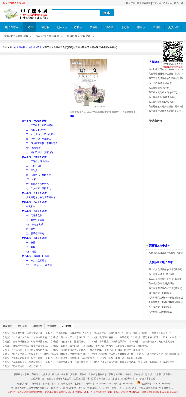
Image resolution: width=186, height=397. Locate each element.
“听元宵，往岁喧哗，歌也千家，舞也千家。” (128, 345)
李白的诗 (91, 378)
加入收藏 (178, 3)
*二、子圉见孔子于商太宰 (39, 265)
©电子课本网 (22, 383)
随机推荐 (37, 326)
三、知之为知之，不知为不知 (41, 134)
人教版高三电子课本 (161, 61)
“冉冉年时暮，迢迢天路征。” (74, 341)
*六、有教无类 (33, 148)
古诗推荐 (51, 326)
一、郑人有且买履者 (36, 260)
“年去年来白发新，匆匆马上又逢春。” (158, 341)
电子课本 (130, 3)
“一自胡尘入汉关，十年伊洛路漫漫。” (31, 337)
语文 (39, 47)
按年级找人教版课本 (16, 36)
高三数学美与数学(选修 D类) (162, 92)
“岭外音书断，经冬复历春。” (26, 354)
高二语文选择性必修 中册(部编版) (165, 279)
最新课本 (7, 326)
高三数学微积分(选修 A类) (161, 102)
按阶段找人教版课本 (79, 36)
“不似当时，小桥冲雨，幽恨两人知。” (31, 350)
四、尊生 (30, 229)
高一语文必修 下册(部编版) (161, 274)
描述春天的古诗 (63, 378)
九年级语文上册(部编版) (160, 311)
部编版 (141, 27)
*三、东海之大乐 (34, 224)
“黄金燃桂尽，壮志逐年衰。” (74, 337)
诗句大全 (167, 3)
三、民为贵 (32, 170)
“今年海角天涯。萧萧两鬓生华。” (28, 362)
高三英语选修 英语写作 (160, 83)
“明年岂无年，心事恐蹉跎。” (108, 333)
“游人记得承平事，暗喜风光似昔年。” (120, 362)
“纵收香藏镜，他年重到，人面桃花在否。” (77, 358)
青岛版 (148, 374)
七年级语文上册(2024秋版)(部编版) (166, 302)
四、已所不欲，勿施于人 (38, 139)
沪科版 (157, 27)
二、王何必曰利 (34, 166)
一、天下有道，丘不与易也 (39, 125)
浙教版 (125, 27)
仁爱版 (110, 374)
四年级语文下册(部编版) (160, 293)
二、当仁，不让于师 (36, 130)
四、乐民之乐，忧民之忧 (38, 175)
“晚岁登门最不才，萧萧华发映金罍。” (152, 333)
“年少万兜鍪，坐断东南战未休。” (28, 333)
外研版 (119, 374)
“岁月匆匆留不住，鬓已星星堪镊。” (164, 354)
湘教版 (101, 374)
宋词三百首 (104, 378)
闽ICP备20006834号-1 (124, 383)
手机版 (17, 374)
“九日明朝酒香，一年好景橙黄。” (115, 337)
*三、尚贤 (31, 251)
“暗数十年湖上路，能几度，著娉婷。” (126, 358)
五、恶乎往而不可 (35, 233)
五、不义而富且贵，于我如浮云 (42, 143)
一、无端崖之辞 (34, 215)
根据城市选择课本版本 (14, 3)
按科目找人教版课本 (47, 36)
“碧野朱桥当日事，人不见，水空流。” (161, 337)
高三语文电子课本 (159, 245)
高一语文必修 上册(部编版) (161, 283)
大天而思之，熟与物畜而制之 (41, 197)
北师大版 (62, 27)
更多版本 (173, 27)
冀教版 (110, 27)
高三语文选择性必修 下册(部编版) (165, 288)
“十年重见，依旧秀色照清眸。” (114, 341)
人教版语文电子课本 (161, 262)
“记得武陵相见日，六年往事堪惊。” (73, 362)
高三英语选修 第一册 (158, 87)
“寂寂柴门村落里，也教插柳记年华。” (69, 354)
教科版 (78, 27)
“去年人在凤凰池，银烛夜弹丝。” (28, 358)
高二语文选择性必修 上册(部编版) (165, 269)
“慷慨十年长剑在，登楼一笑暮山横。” (31, 345)
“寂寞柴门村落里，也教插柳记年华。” (117, 354)
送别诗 (115, 378)
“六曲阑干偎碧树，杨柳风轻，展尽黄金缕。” (82, 350)
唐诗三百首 (47, 378)
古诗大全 (156, 3)
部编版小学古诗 (147, 378)
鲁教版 (94, 27)
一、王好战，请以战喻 (37, 161)
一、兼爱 (30, 242)
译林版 (128, 374)
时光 (7, 333)
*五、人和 (31, 179)
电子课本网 (11, 27)
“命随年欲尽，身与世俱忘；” (163, 362)
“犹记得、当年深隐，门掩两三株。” (77, 345)
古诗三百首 (79, 378)
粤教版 (91, 374)
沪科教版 (138, 374)
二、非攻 (30, 247)
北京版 (157, 374)
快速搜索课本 (144, 3)
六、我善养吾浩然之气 (37, 184)
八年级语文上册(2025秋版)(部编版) (166, 297)
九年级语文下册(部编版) (160, 307)
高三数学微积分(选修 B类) (161, 97)
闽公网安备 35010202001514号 (153, 383)
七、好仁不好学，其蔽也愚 (39, 152)
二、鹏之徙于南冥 (35, 220)
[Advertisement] (34, 85)
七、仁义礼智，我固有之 (38, 188)
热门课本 (22, 326)
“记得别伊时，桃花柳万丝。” (70, 333)
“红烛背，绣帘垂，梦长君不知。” (131, 350)
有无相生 (30, 206)
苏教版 (45, 27)
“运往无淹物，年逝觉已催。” (26, 366)
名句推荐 (66, 326)
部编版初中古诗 (129, 378)
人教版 (30, 27)
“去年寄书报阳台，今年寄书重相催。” (31, 341)
